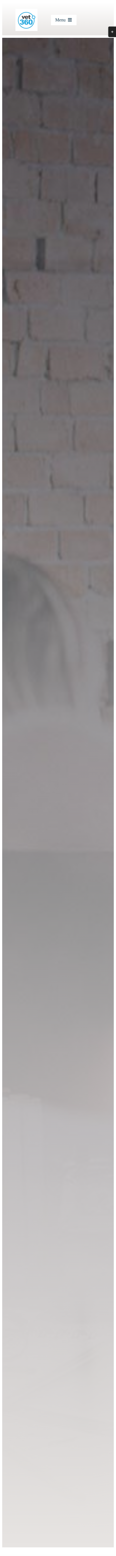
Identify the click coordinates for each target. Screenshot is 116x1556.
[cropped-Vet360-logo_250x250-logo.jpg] (26, 10)
